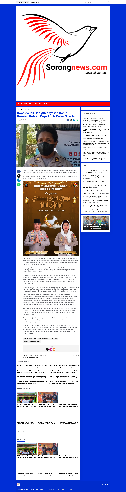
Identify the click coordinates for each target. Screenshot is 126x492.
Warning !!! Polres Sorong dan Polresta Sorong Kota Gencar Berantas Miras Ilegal (32, 366)
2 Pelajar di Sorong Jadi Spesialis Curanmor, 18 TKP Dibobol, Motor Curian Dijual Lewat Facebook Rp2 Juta (96, 131)
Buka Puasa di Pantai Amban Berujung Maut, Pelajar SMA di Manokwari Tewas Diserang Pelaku (63, 371)
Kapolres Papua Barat (30, 338)
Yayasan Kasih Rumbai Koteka (32, 341)
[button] (108, 2)
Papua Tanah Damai (65, 354)
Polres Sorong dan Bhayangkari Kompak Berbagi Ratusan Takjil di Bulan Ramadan (30, 371)
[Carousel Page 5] (100, 228)
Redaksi (72, 489)
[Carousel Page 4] (98, 228)
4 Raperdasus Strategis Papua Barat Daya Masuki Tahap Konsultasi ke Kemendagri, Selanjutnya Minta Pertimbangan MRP (94, 137)
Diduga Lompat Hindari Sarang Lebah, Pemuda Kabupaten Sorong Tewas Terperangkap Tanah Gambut (64, 366)
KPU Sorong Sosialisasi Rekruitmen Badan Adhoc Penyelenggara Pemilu (36, 355)
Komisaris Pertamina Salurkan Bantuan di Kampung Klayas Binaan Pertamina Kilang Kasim (68, 422)
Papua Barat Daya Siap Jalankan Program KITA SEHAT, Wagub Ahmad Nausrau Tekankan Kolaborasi (96, 153)
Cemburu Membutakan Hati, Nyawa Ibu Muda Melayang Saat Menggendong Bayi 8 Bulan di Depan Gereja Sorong (31, 377)
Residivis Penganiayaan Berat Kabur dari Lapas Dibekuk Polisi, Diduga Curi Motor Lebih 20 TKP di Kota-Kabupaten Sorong (63, 377)
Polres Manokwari (43, 338)
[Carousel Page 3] (96, 228)
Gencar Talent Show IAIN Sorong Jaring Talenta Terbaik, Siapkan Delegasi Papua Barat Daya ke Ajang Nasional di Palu (96, 143)
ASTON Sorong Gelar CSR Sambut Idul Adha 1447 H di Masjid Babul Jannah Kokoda (26, 405)
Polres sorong (54, 338)
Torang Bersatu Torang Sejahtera (92, 193)
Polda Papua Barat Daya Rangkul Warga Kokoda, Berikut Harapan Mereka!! (46, 405)
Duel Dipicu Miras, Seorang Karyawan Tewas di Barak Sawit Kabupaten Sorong (32, 382)
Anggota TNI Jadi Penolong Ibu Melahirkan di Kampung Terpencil (68, 405)
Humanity (19, 120)
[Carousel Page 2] (94, 228)
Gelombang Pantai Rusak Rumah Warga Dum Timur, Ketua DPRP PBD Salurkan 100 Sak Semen (26, 422)
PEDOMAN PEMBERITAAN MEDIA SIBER (57, 489)
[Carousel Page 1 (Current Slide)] (91, 228)
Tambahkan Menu (34, 2)
